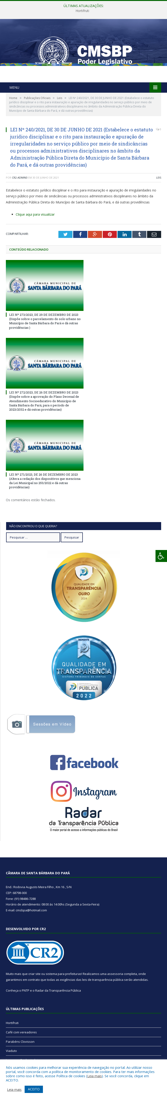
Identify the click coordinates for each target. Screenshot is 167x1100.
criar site (34, 974)
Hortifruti (82, 11)
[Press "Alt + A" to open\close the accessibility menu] (161, 556)
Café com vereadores (21, 1032)
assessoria (115, 974)
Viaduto (11, 1051)
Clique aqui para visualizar (35, 214)
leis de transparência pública (102, 980)
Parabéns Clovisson (20, 1041)
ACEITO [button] (34, 1089)
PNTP (25, 990)
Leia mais (94, 1075)
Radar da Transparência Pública (58, 990)
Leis (158, 177)
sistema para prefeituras (63, 974)
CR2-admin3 (19, 177)
